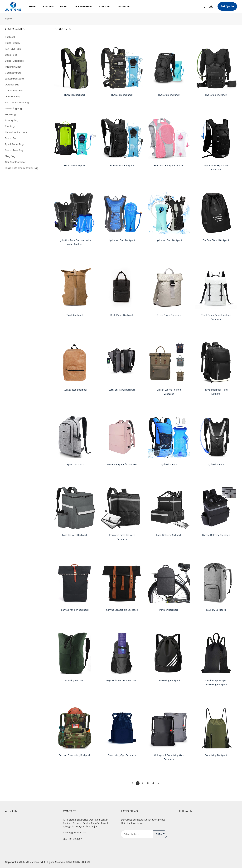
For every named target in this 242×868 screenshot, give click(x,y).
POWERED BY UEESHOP (78, 862)
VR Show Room (82, 6)
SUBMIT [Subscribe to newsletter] (160, 834)
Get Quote (227, 6)
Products (48, 6)
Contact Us (123, 6)
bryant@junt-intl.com (74, 832)
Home (32, 6)
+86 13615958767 (72, 838)
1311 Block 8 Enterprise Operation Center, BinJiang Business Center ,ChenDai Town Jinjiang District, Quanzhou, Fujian (85, 823)
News (63, 6)
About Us (104, 6)
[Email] (137, 834)
